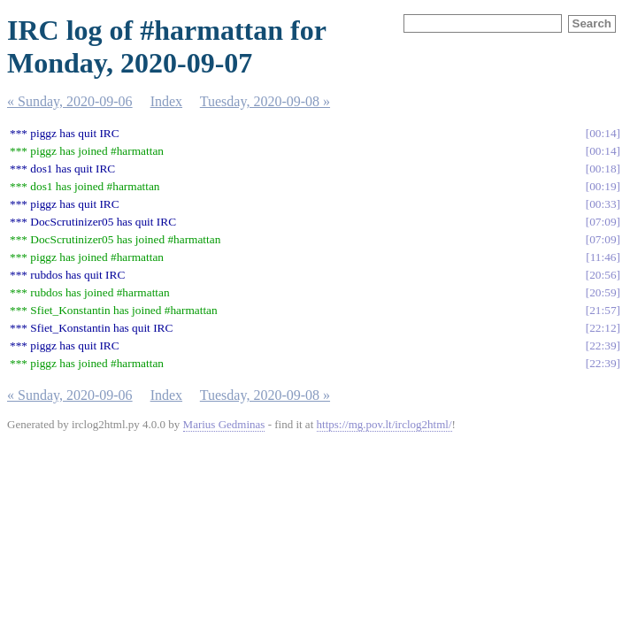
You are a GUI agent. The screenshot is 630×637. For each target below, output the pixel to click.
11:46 (603, 257)
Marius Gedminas (224, 424)
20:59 (602, 292)
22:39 (602, 345)
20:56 (602, 274)
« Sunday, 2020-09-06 (70, 101)
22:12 (602, 327)
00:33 (602, 204)
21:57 (602, 310)
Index (166, 101)
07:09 (602, 221)
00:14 (602, 133)
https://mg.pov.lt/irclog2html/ (384, 424)
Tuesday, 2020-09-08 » (265, 101)
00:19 (602, 186)
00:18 (602, 168)
